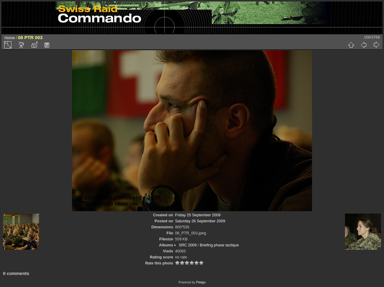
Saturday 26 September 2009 (200, 221)
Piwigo (201, 282)
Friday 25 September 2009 (197, 215)
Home (9, 37)
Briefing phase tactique (219, 245)
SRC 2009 (187, 245)
